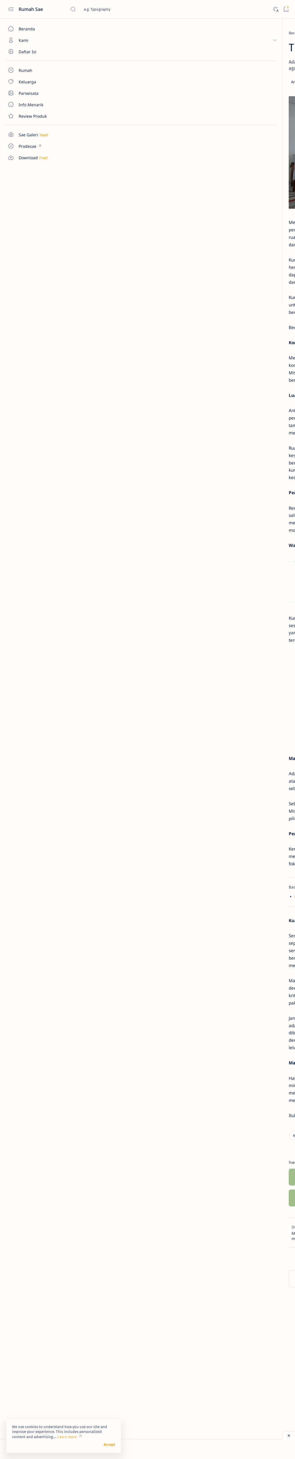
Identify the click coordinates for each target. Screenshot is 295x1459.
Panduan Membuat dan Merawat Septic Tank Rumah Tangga (143, 654)
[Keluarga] (232, 62)
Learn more (67, 1437)
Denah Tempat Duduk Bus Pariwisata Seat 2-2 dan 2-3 (251, 177)
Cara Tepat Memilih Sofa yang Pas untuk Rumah (121, 968)
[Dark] (275, 9)
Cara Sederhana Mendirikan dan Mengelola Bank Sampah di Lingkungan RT (254, 306)
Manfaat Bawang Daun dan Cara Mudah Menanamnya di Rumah (253, 274)
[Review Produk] (232, 76)
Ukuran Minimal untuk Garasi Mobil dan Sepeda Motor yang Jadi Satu (255, 337)
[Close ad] (288, 1435)
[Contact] (33, 116)
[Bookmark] (286, 9)
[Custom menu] (33, 134)
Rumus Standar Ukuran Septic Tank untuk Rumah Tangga (140, 645)
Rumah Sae (31, 9)
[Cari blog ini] (113, 9)
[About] (33, 51)
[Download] (232, 47)
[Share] (193, 82)
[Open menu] (11, 9)
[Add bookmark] (177, 82)
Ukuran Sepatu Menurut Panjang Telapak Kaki (248, 415)
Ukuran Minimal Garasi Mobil (254, 199)
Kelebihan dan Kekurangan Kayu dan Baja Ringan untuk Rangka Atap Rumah (159, 635)
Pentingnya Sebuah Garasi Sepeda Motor (251, 365)
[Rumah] (99, 33)
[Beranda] (33, 28)
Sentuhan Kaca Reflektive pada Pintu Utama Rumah (250, 246)
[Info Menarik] (271, 47)
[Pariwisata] (271, 62)
